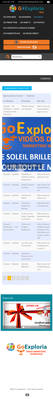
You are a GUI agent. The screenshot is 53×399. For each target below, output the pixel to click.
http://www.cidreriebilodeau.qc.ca (43, 267)
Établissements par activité (17, 88)
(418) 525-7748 (8, 2)
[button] (6, 315)
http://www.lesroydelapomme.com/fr (43, 245)
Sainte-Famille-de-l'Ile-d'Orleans (11, 111)
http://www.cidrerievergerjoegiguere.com (43, 109)
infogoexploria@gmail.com (30, 2)
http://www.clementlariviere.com (43, 187)
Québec (15, 174)
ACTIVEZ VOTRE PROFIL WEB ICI (23, 165)
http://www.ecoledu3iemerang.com (43, 216)
